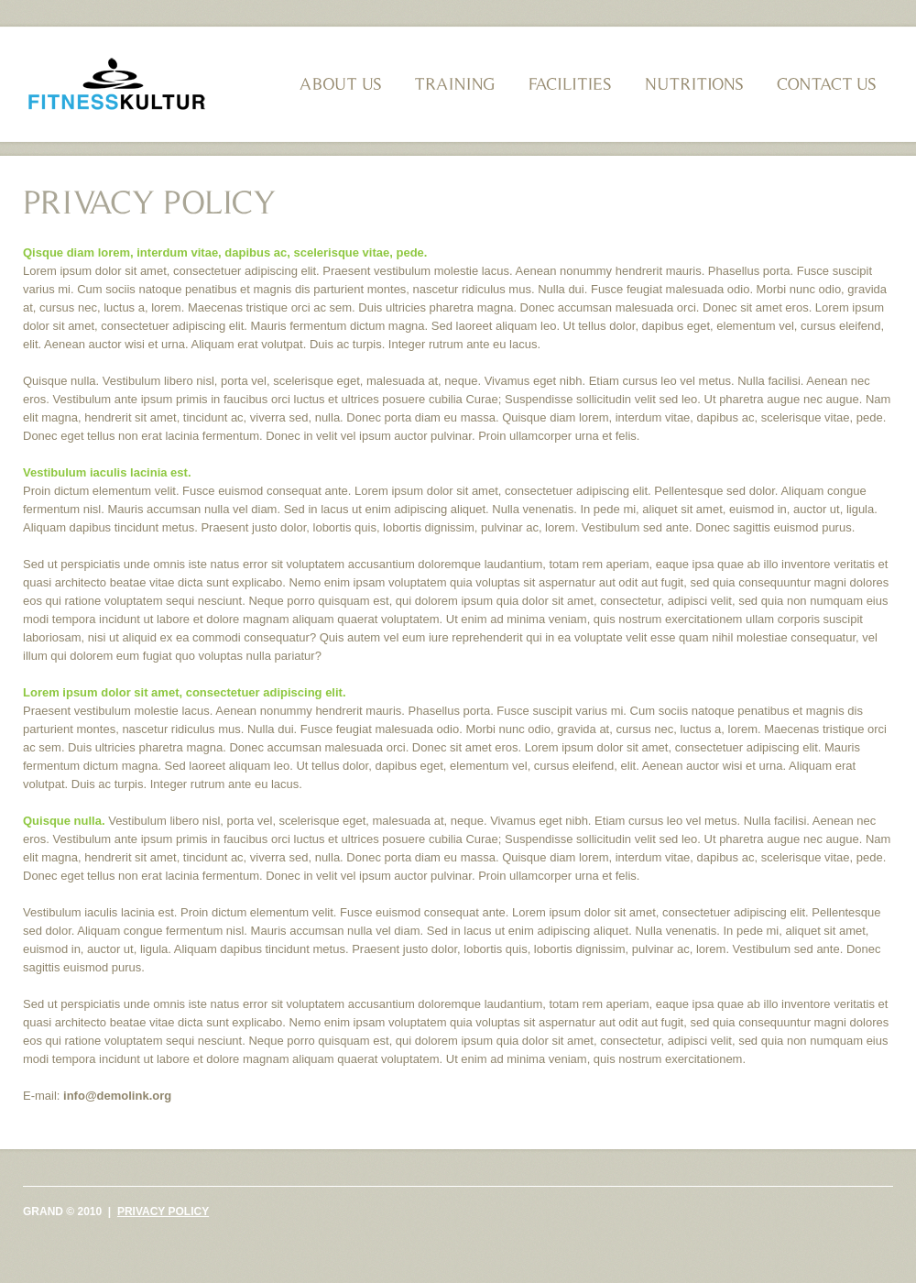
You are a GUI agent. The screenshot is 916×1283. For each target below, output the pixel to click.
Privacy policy (163, 1211)
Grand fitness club (116, 86)
